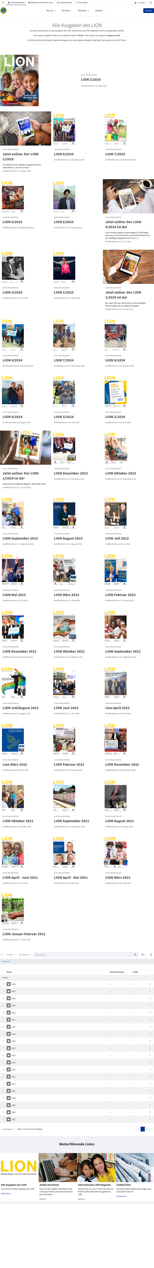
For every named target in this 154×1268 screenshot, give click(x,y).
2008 (14, 1112)
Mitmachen (82, 10)
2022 (14, 1012)
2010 (14, 1098)
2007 (14, 1119)
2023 (14, 1005)
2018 (14, 1041)
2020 (14, 1027)
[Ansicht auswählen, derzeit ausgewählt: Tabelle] (144, 954)
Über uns (50, 10)
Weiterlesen (6, 1193)
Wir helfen (66, 10)
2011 (14, 1091)
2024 (14, 998)
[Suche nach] (135, 955)
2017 (14, 1048)
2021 (14, 1019)
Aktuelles (98, 10)
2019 (14, 1034)
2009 (14, 1105)
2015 (14, 1062)
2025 (14, 991)
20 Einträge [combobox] (8, 1129)
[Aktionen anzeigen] (150, 984)
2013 (14, 1076)
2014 (14, 1069)
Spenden (148, 10)
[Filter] (10, 954)
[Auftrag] (24, 954)
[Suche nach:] (82, 954)
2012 (14, 1083)
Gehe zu (42, 1199)
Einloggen (140, 2)
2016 (14, 1055)
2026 (14, 984)
